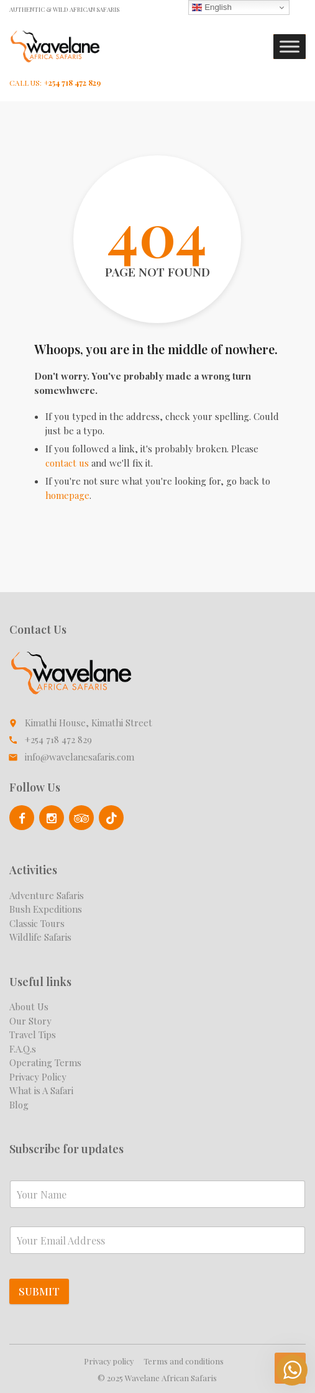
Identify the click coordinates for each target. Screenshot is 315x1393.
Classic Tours (37, 923)
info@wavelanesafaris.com (79, 757)
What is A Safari (41, 1090)
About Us (28, 1006)
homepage (67, 495)
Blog (19, 1104)
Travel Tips (32, 1034)
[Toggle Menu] (289, 47)
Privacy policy (109, 1361)
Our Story (30, 1021)
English (211, 7)
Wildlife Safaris (40, 937)
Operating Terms (45, 1062)
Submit (39, 1291)
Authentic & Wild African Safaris (64, 9)
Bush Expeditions (45, 909)
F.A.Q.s (22, 1049)
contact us (67, 463)
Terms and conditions (184, 1361)
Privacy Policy (37, 1077)
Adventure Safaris (46, 895)
